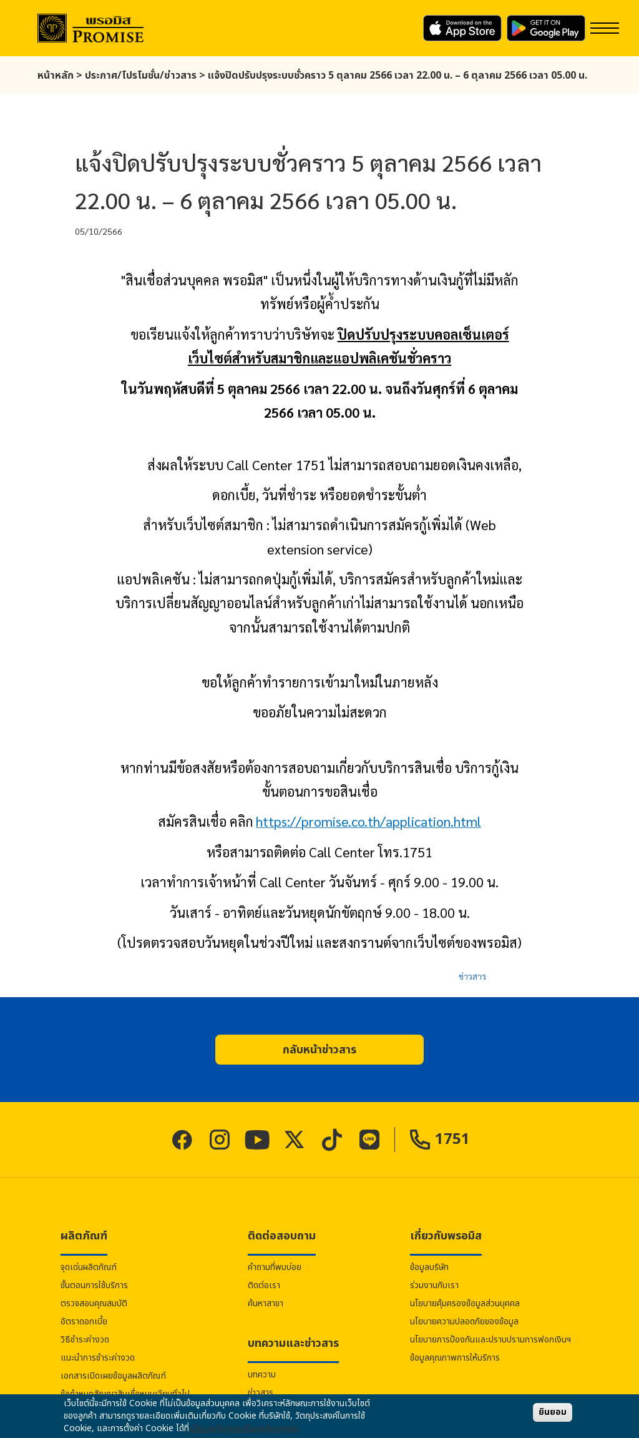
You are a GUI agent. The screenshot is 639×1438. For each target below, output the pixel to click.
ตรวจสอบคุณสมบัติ (94, 1303)
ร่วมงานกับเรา (434, 1285)
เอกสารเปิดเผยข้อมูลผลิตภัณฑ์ (113, 1375)
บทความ (262, 1374)
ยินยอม (553, 1412)
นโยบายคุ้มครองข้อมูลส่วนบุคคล (465, 1303)
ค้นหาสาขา (265, 1303)
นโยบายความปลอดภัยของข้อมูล (464, 1321)
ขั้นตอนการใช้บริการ (94, 1285)
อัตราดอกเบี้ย (84, 1321)
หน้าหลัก (55, 75)
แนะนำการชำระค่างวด (98, 1357)
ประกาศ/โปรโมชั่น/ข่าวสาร (141, 75)
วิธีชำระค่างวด (85, 1339)
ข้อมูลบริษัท (429, 1267)
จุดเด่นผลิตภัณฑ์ (89, 1267)
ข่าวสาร (472, 976)
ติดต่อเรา (264, 1285)
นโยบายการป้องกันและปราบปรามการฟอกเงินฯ (490, 1339)
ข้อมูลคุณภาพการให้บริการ (455, 1357)
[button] (319, 1050)
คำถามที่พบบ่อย (274, 1267)
